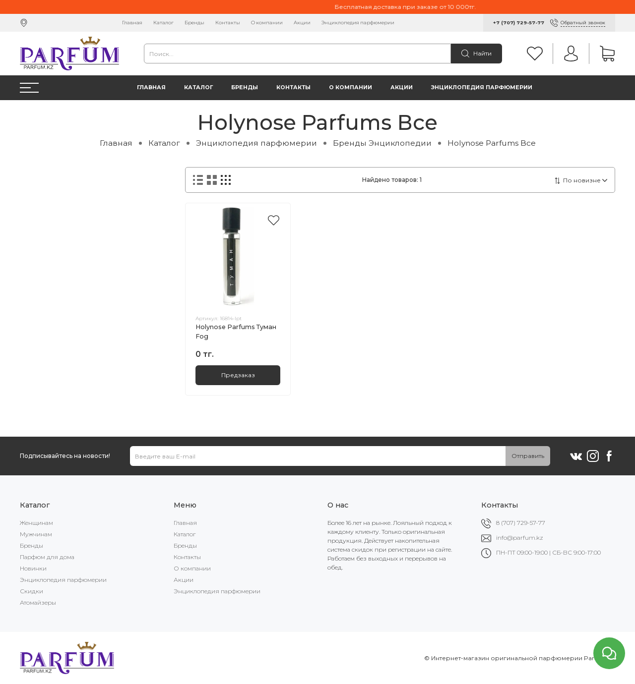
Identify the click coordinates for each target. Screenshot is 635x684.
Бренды (194, 22)
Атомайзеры (38, 602)
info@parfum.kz (519, 537)
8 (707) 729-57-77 (520, 522)
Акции (302, 22)
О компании (267, 22)
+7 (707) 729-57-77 (518, 22)
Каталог (163, 22)
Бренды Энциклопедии (382, 143)
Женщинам (36, 522)
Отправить (527, 455)
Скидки (31, 591)
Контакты (227, 22)
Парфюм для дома (47, 557)
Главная (132, 22)
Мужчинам (36, 534)
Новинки (33, 568)
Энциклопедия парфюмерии (357, 22)
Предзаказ (238, 375)
